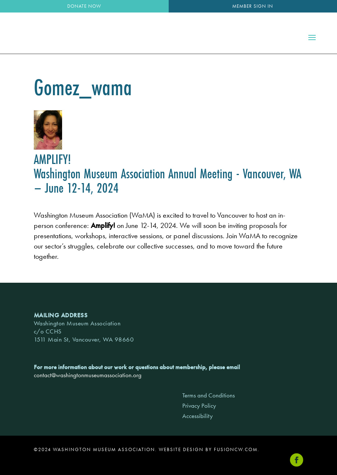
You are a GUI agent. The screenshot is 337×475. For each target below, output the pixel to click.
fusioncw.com (236, 449)
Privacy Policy (199, 405)
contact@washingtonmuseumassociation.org (87, 375)
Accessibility (197, 415)
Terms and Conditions (208, 395)
